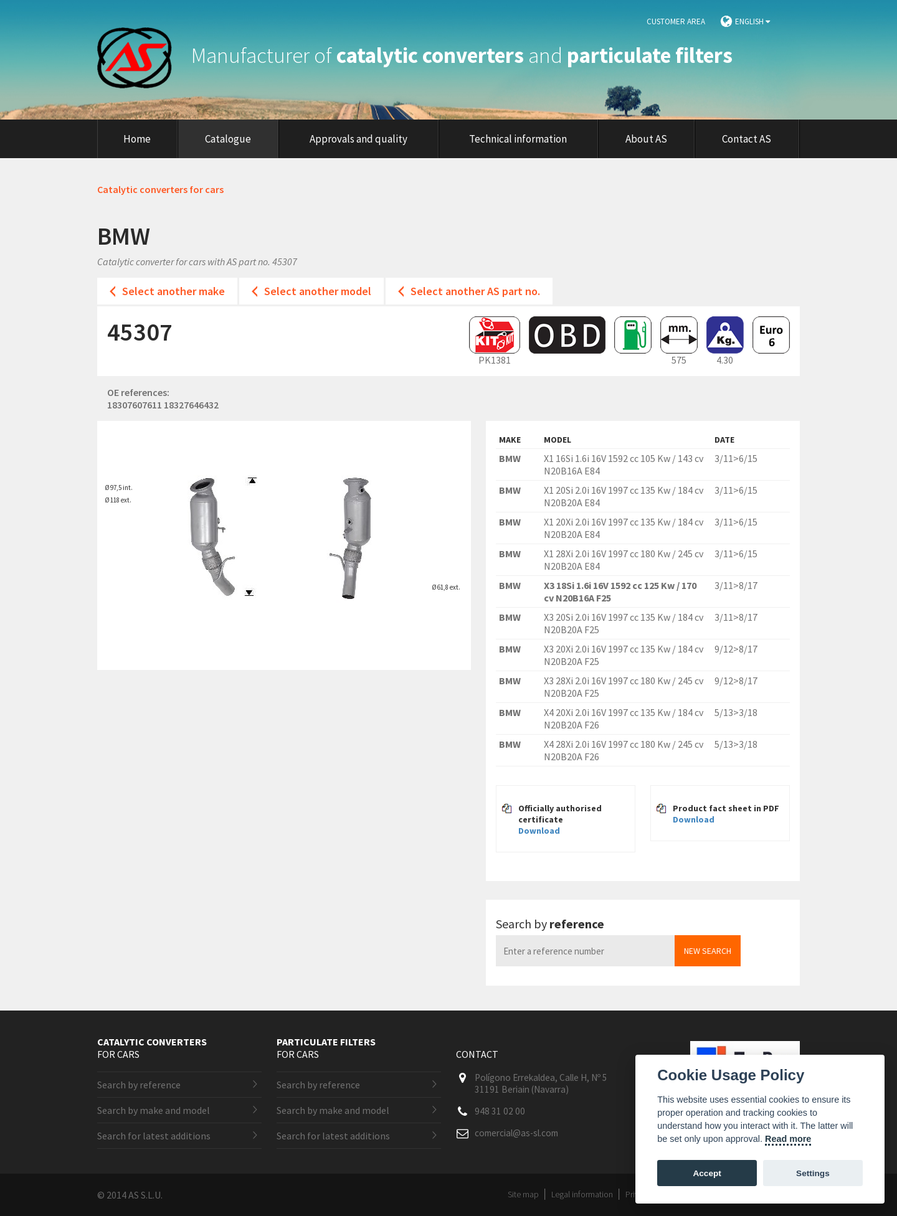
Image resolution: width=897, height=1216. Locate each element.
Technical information (518, 139)
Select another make (173, 291)
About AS (646, 139)
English (752, 21)
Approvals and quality (358, 139)
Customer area (676, 21)
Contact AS (746, 139)
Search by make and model (153, 1110)
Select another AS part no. (475, 291)
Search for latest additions (154, 1135)
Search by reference (139, 1084)
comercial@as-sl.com (516, 1133)
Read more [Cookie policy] (788, 1139)
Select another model (317, 291)
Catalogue (228, 139)
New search (707, 950)
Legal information (582, 1194)
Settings (813, 1173)
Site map (523, 1194)
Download (539, 830)
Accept (707, 1173)
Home (137, 139)
